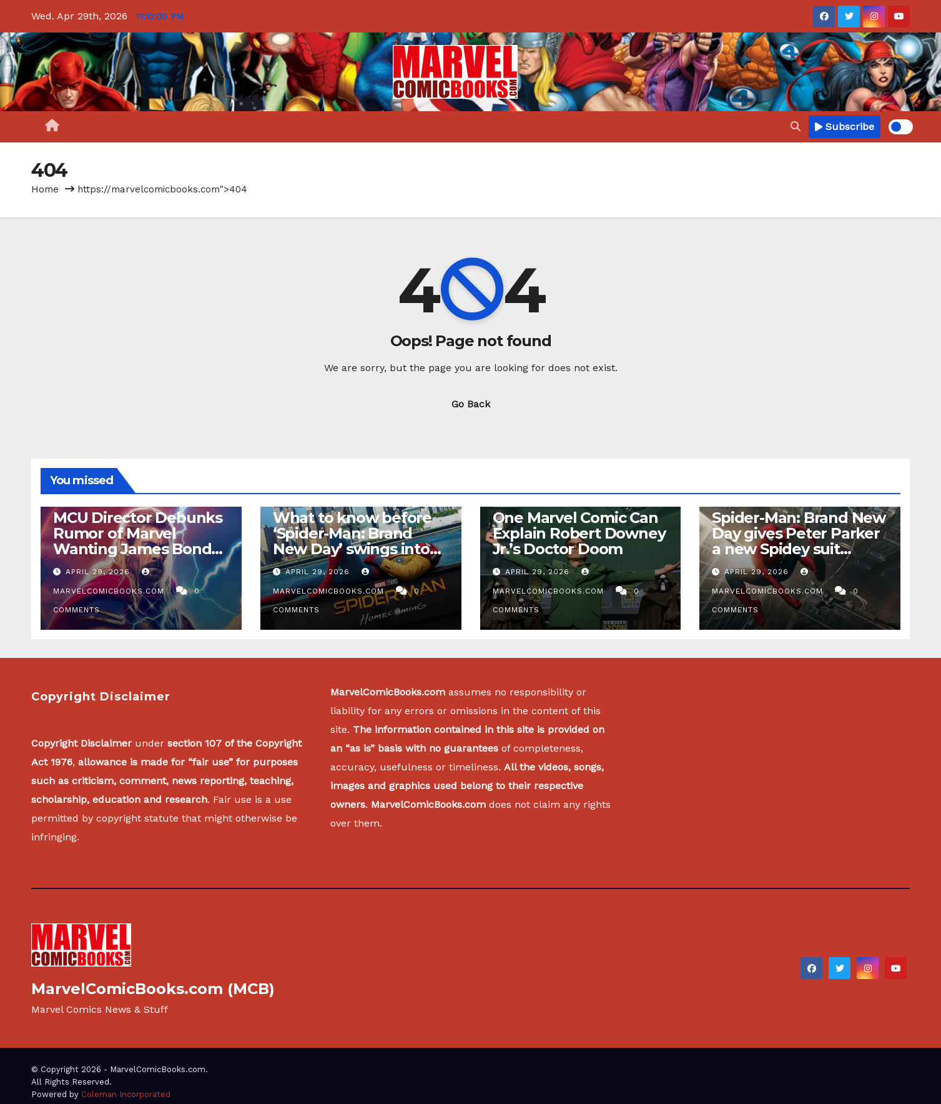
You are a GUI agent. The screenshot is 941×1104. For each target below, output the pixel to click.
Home (45, 189)
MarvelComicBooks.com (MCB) (153, 989)
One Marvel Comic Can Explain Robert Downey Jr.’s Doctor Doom (579, 533)
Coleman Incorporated (125, 1094)
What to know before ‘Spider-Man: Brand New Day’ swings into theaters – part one (352, 541)
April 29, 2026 (99, 571)
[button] (796, 126)
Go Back (470, 404)
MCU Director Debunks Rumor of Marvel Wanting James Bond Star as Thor (137, 541)
